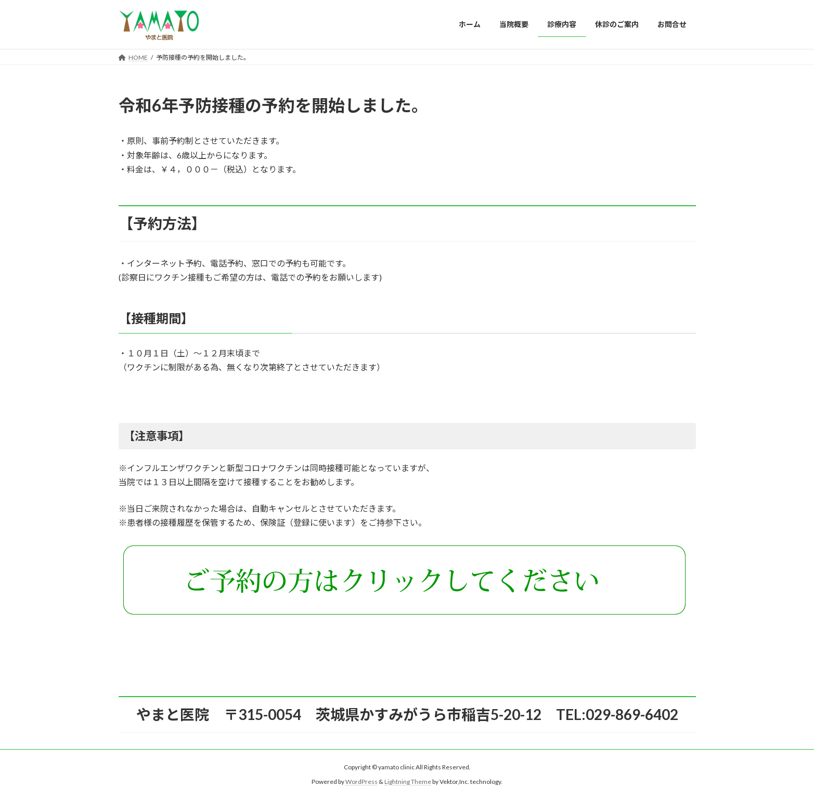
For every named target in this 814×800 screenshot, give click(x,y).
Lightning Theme (407, 781)
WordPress (361, 781)
